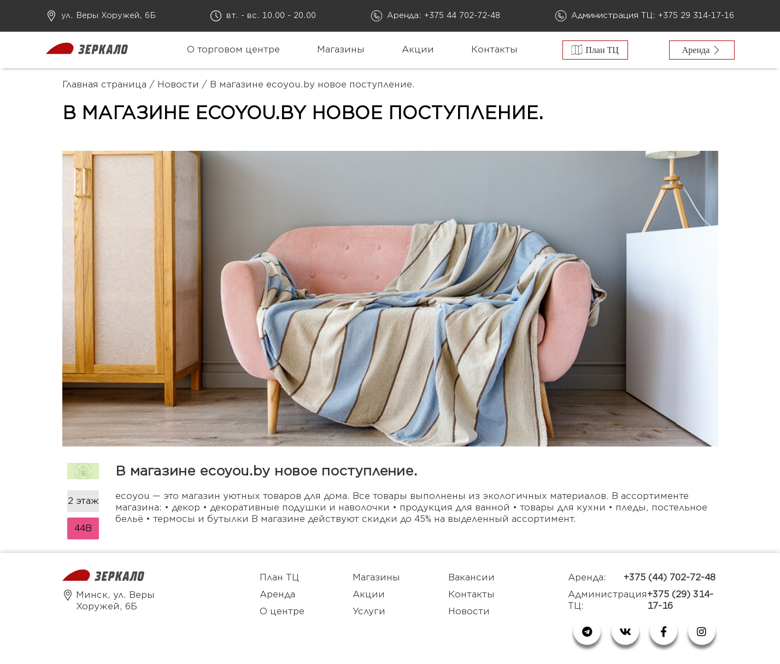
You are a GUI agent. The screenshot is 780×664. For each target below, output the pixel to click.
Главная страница (104, 84)
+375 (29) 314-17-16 (680, 600)
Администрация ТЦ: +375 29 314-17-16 (652, 15)
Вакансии (471, 577)
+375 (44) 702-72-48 (670, 577)
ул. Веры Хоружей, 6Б (108, 15)
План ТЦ (279, 577)
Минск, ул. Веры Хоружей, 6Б (108, 601)
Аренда (277, 594)
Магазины (341, 49)
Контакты (494, 49)
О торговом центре (233, 49)
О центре (282, 611)
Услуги (369, 611)
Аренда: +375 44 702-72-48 (443, 15)
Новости (178, 84)
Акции (418, 49)
